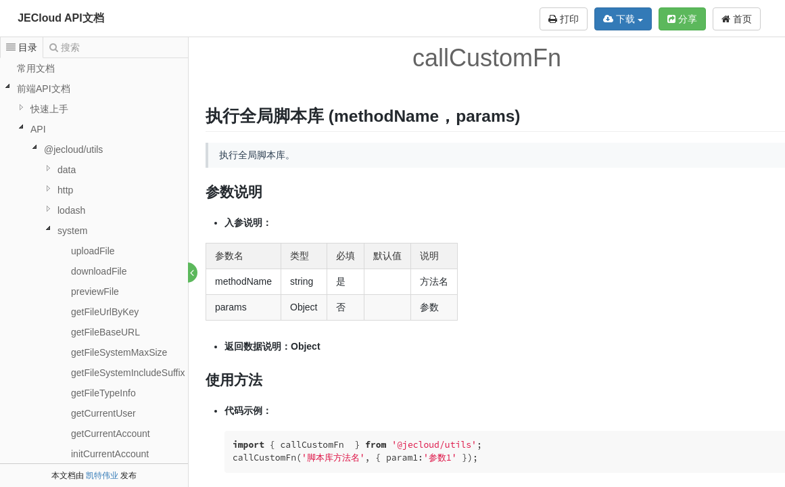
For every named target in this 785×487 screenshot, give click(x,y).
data (66, 169)
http (65, 190)
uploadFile (93, 251)
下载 (623, 19)
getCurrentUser (103, 413)
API (38, 129)
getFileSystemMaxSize (119, 352)
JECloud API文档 (60, 18)
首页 (736, 19)
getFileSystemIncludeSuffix (128, 372)
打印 (563, 19)
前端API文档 (43, 88)
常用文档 (36, 68)
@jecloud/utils (73, 149)
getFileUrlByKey (105, 311)
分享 (682, 19)
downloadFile (99, 271)
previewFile (95, 291)
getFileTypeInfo (103, 393)
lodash (71, 210)
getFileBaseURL (105, 332)
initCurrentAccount (110, 453)
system (72, 230)
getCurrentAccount (110, 433)
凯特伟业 (102, 475)
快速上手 (49, 108)
